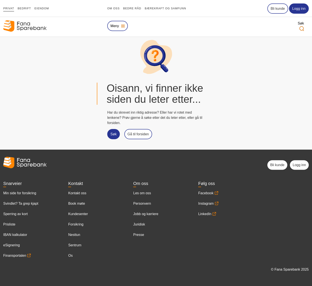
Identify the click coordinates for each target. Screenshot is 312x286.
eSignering (11, 245)
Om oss (113, 8)
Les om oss (142, 193)
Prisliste (9, 224)
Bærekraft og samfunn (165, 8)
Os (70, 255)
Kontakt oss (77, 193)
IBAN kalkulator (15, 235)
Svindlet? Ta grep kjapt (20, 203)
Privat (8, 8)
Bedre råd (132, 8)
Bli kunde (278, 8)
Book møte (76, 203)
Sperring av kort (15, 214)
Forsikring (75, 224)
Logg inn (299, 8)
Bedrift (24, 8)
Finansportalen (14, 255)
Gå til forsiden (138, 134)
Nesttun (74, 235)
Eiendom (41, 8)
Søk (113, 134)
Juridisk (139, 224)
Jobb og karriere (145, 214)
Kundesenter (78, 214)
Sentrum (74, 245)
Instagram (206, 203)
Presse (138, 235)
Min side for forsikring (19, 193)
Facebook (205, 193)
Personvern (142, 203)
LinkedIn (204, 214)
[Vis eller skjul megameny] (117, 26)
